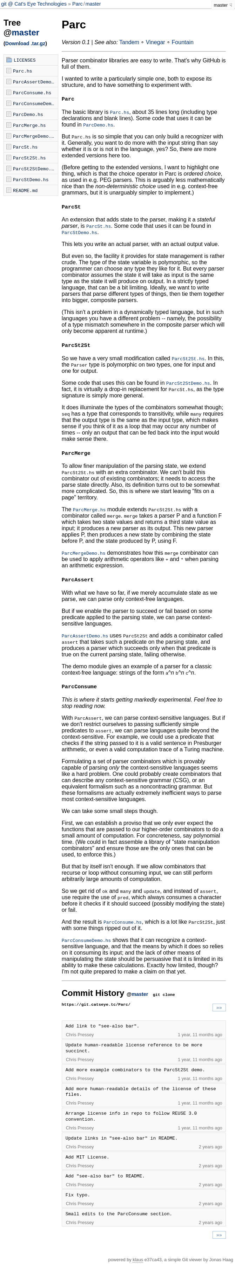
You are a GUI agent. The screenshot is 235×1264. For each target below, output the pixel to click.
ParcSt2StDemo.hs (35, 168)
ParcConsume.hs (32, 92)
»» (219, 1007)
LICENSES (24, 60)
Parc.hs (22, 71)
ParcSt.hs (25, 147)
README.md (25, 190)
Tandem (129, 42)
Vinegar (155, 42)
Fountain (183, 42)
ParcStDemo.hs (30, 179)
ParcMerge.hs (29, 125)
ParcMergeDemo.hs (35, 136)
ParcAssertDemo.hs (35, 81)
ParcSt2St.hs (29, 158)
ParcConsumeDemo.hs (35, 103)
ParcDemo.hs (28, 114)
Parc (77, 4)
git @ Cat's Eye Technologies (34, 4)
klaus (138, 1259)
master (93, 4)
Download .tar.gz (25, 43)
